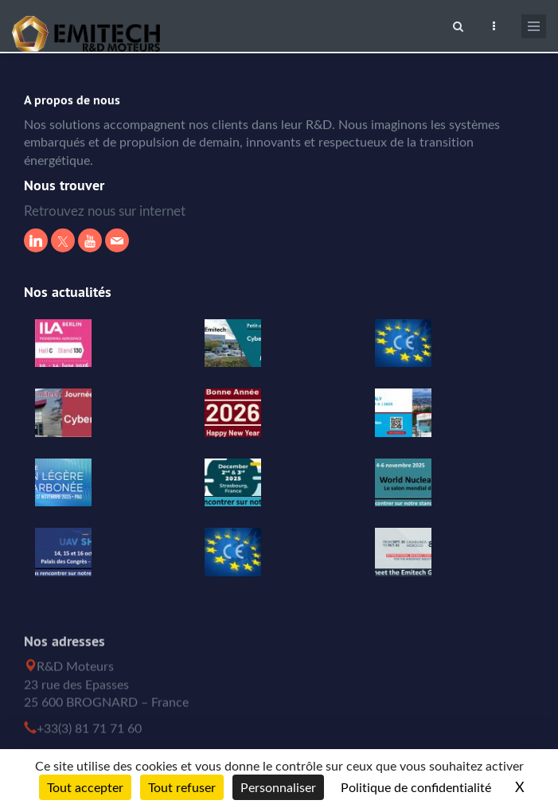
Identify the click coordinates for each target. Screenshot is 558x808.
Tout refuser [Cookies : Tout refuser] (182, 787)
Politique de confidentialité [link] (416, 787)
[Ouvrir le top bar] (493, 24)
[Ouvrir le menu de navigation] (533, 26)
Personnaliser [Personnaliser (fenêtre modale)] (278, 787)
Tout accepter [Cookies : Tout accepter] (85, 787)
